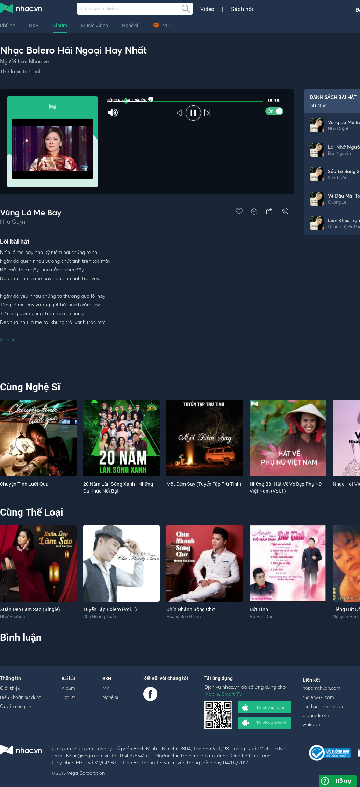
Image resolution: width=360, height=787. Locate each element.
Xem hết (8, 339)
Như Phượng (12, 616)
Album (60, 25)
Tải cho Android (264, 723)
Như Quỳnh (338, 128)
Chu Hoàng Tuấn (99, 616)
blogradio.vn (316, 715)
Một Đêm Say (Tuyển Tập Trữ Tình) (204, 484)
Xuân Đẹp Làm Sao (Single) (30, 609)
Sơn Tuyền (337, 177)
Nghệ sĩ (130, 25)
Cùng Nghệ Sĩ (30, 386)
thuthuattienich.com (323, 706)
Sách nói (242, 9)
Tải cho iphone (263, 707)
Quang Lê (337, 202)
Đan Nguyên (339, 153)
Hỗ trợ (343, 781)
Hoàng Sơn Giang (183, 616)
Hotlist (68, 697)
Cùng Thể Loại (31, 511)
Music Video (94, 25)
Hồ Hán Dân (261, 616)
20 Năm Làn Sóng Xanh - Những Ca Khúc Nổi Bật (118, 487)
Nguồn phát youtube (130, 99)
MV (105, 688)
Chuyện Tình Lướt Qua (24, 484)
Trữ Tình (32, 71)
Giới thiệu (10, 688)
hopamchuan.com (321, 688)
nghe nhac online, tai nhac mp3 (21, 9)
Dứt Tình (259, 609)
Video (207, 9)
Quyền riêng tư (15, 706)
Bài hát (68, 678)
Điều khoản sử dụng (21, 697)
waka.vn (311, 724)
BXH (34, 25)
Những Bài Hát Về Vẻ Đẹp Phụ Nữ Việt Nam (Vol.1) (286, 487)
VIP (161, 25)
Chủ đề (7, 25)
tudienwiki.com (318, 697)
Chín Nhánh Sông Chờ (190, 609)
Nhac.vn (39, 61)
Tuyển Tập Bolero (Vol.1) (110, 609)
